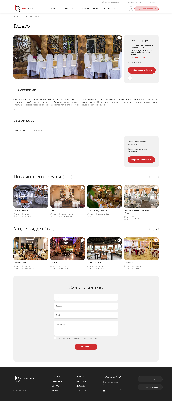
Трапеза (128, 264)
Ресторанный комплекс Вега (137, 213)
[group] (67, 57)
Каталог (54, 9)
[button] (119, 56)
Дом (53, 212)
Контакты (110, 9)
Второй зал (37, 131)
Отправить (86, 352)
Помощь (79, 391)
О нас (96, 9)
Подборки (70, 9)
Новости (79, 382)
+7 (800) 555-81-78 (112, 2)
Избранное (154, 2)
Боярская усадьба (97, 212)
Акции (53, 396)
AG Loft (54, 264)
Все (66, 178)
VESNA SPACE (21, 212)
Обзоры (84, 9)
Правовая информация (107, 387)
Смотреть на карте (138, 57)
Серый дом (20, 264)
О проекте (79, 387)
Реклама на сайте (105, 390)
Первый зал (19, 131)
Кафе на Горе (95, 264)
